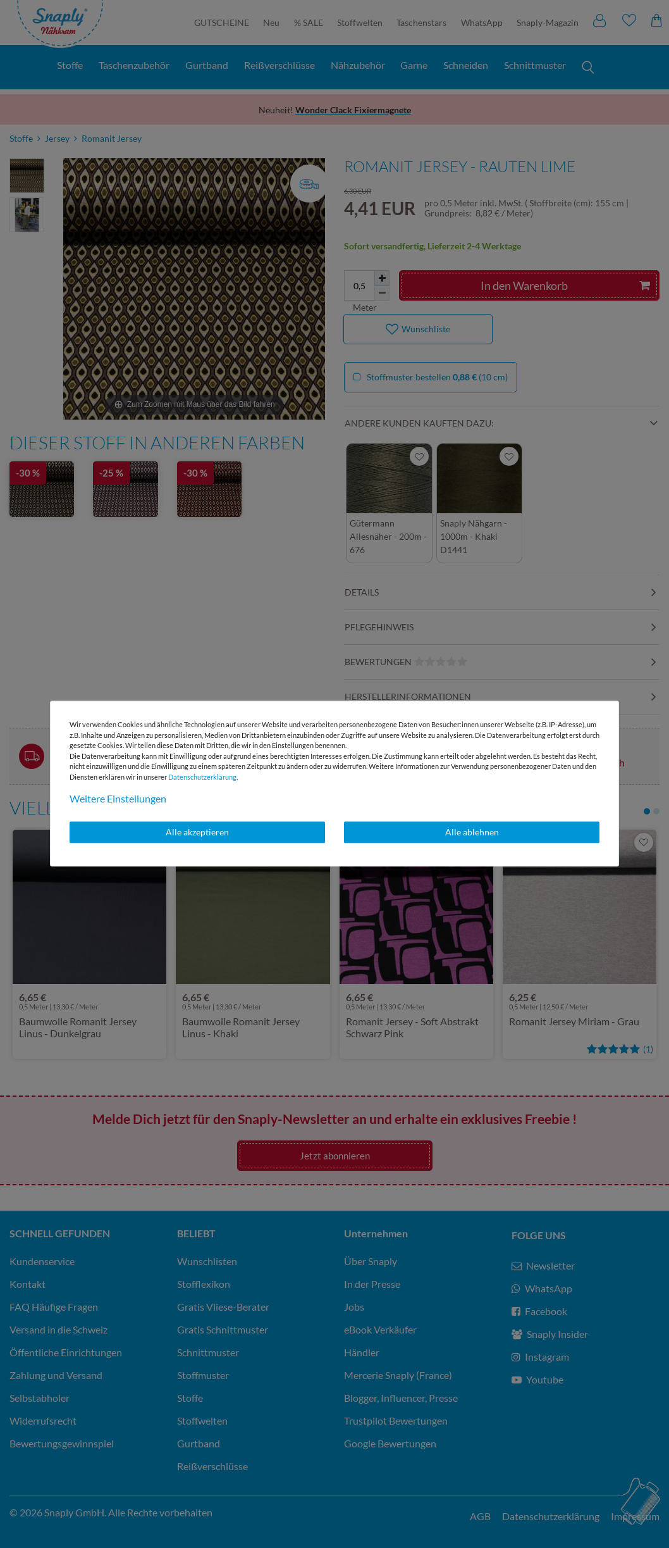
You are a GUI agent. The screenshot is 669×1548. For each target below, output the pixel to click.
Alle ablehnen (472, 832)
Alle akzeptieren (197, 832)
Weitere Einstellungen (118, 798)
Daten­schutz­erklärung (202, 777)
